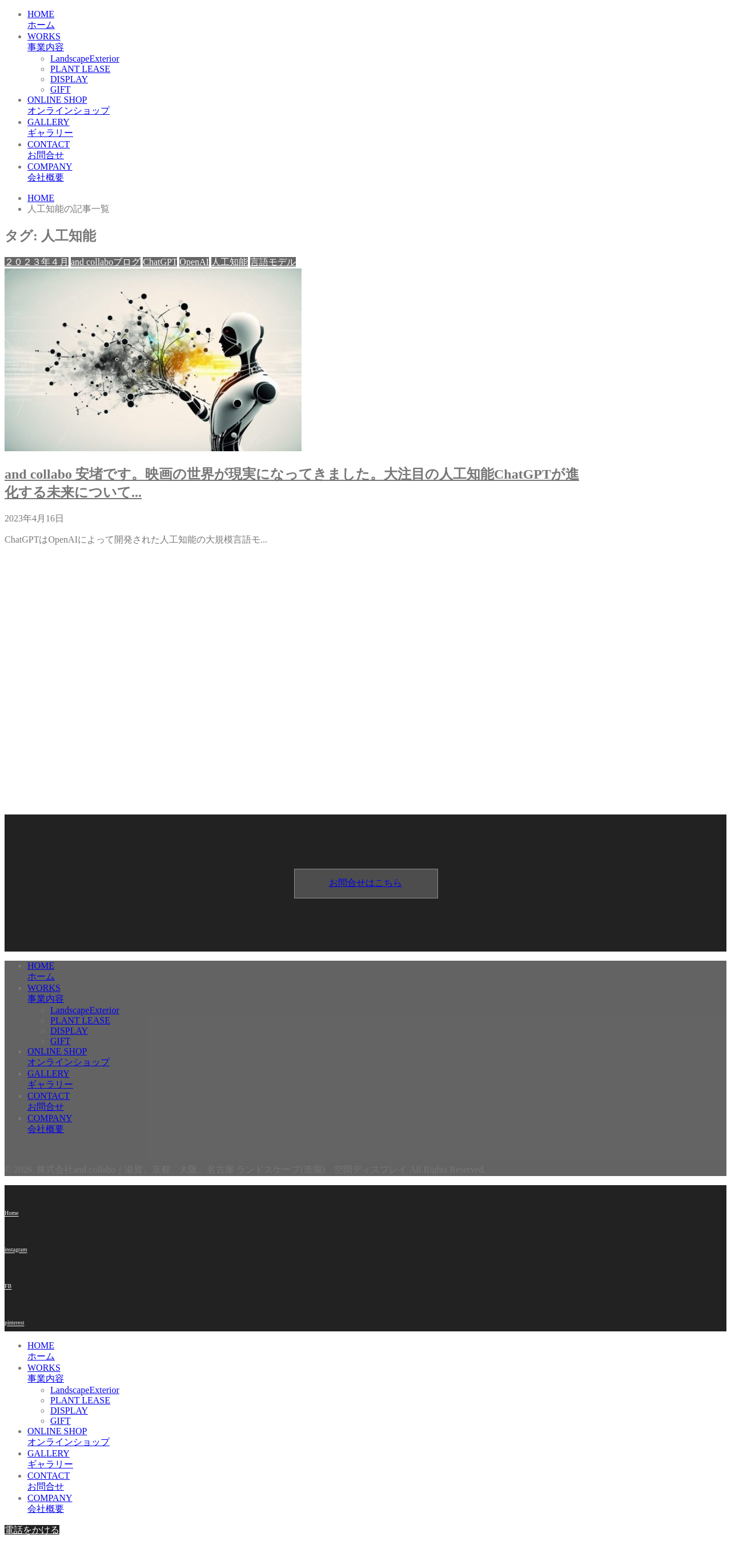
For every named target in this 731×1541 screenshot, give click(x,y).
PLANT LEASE (80, 69)
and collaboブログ (105, 262)
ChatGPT (160, 262)
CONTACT (307, 150)
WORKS (307, 42)
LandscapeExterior (84, 58)
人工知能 (229, 262)
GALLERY (307, 128)
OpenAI (194, 262)
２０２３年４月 (37, 262)
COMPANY (307, 173)
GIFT (60, 89)
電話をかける (32, 1530)
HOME (307, 20)
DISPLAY (69, 79)
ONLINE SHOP (307, 106)
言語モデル (273, 262)
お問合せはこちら (365, 883)
